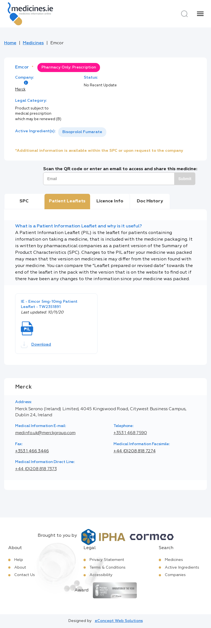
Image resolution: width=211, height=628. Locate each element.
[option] (82, 132)
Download (36, 344)
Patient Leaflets (67, 201)
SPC (24, 201)
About (20, 567)
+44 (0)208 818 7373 (36, 469)
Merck (20, 89)
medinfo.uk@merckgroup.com (45, 433)
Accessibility (101, 575)
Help (18, 560)
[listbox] (82, 132)
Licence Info (109, 201)
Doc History (150, 201)
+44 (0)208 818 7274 (134, 451)
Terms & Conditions (108, 567)
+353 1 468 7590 (130, 433)
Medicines (33, 43)
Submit (184, 179)
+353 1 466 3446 (32, 451)
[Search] (184, 13)
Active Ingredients (182, 567)
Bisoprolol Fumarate (82, 132)
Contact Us (24, 575)
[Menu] (200, 13)
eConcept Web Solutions (119, 621)
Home (10, 43)
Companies (175, 575)
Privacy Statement (107, 560)
